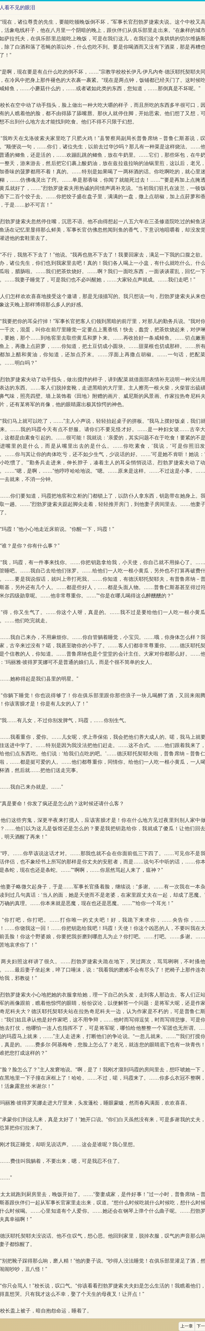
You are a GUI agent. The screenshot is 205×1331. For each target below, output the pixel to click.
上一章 (186, 1326)
